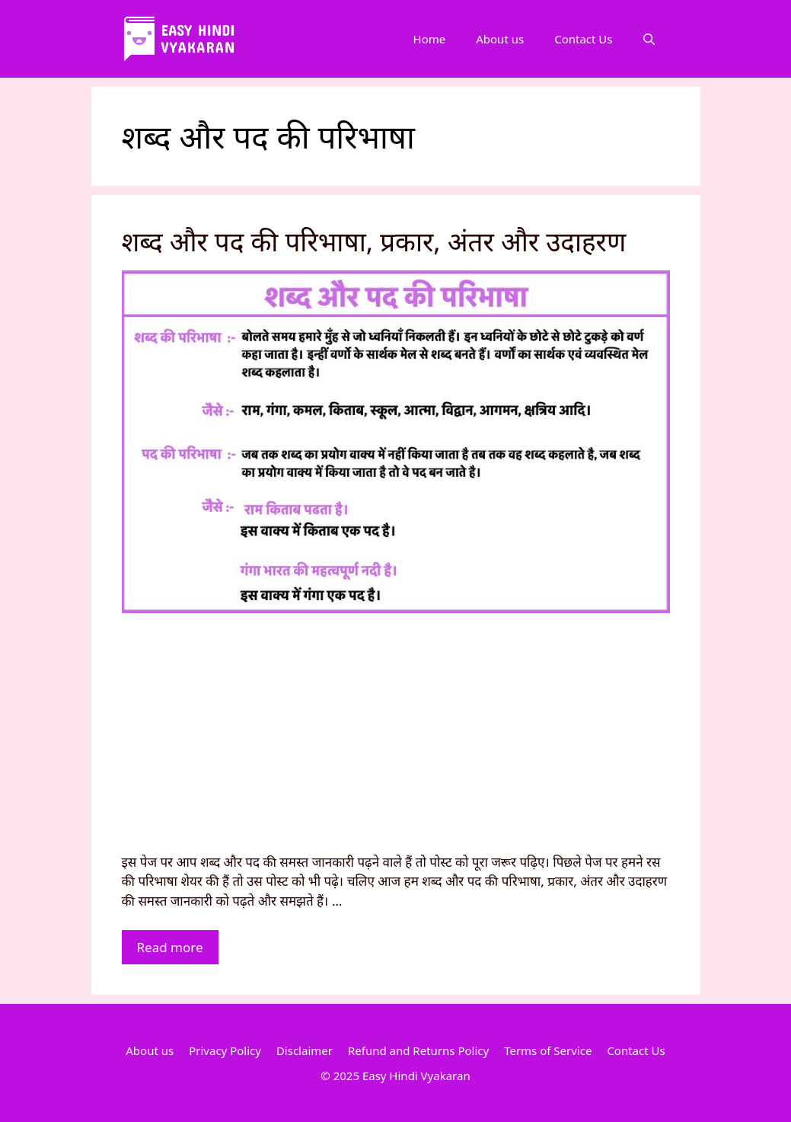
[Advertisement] (396, 738)
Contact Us (583, 38)
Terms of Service (548, 1050)
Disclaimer (304, 1050)
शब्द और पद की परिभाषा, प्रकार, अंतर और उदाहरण (374, 241)
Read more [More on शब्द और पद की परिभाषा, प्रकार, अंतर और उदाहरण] (170, 947)
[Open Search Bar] (649, 39)
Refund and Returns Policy (418, 1050)
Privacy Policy (225, 1050)
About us (500, 38)
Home (429, 38)
